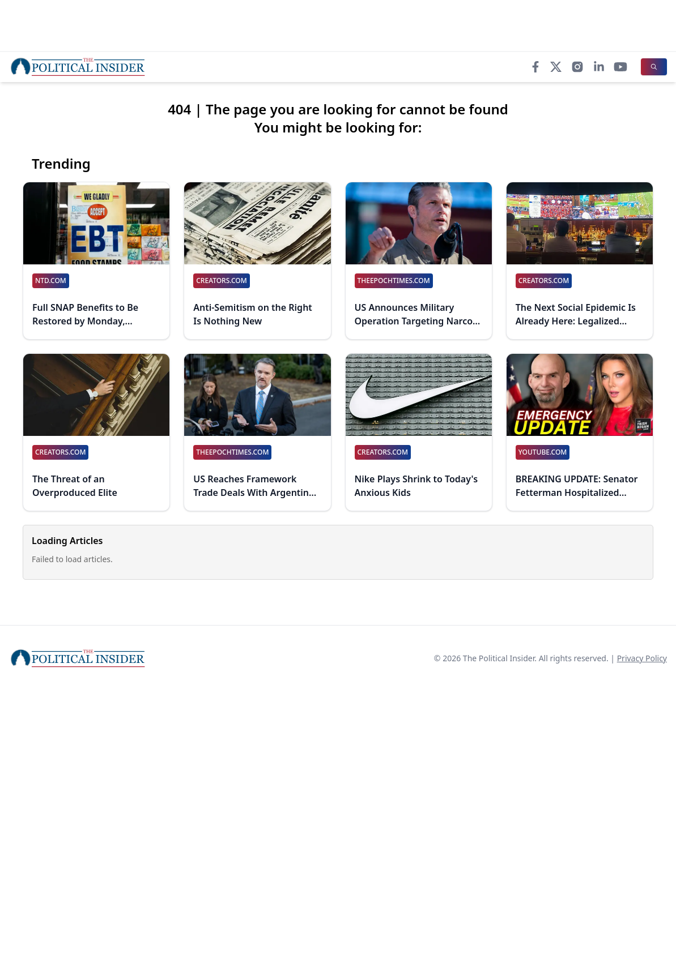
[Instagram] (577, 67)
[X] (556, 66)
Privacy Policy (642, 658)
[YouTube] (620, 67)
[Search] (654, 66)
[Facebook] (535, 66)
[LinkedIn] (599, 66)
